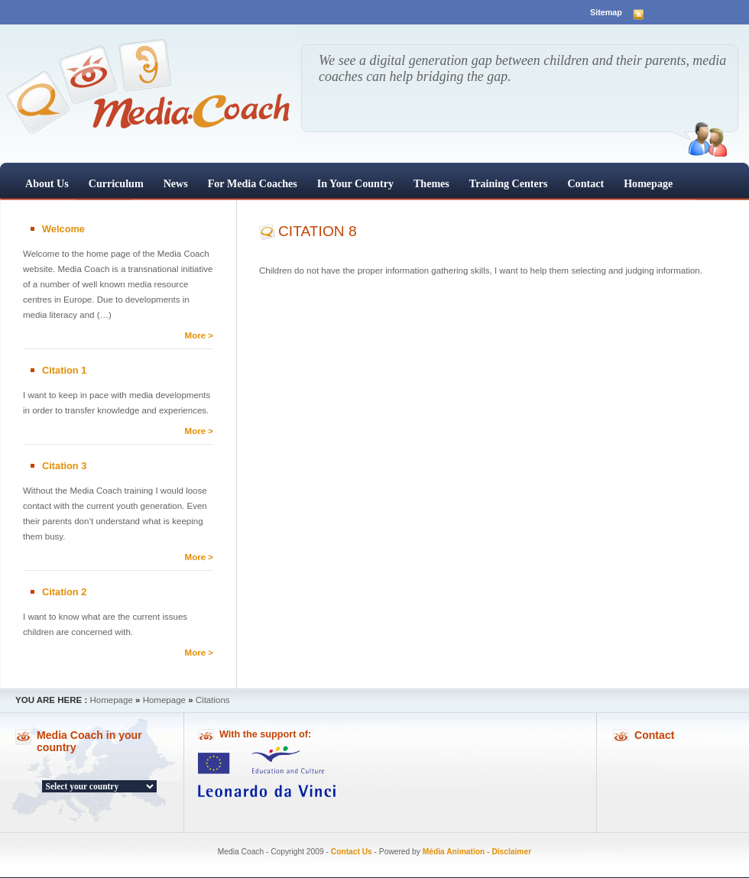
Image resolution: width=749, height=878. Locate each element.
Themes (431, 183)
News (176, 183)
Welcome (63, 229)
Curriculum (116, 183)
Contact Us (351, 851)
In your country (355, 183)
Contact (585, 183)
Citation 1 (64, 370)
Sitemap (606, 12)
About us (47, 183)
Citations (213, 700)
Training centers (508, 183)
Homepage (648, 183)
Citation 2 (64, 592)
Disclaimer (511, 851)
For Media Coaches (252, 183)
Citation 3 (64, 465)
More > (199, 335)
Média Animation (454, 851)
